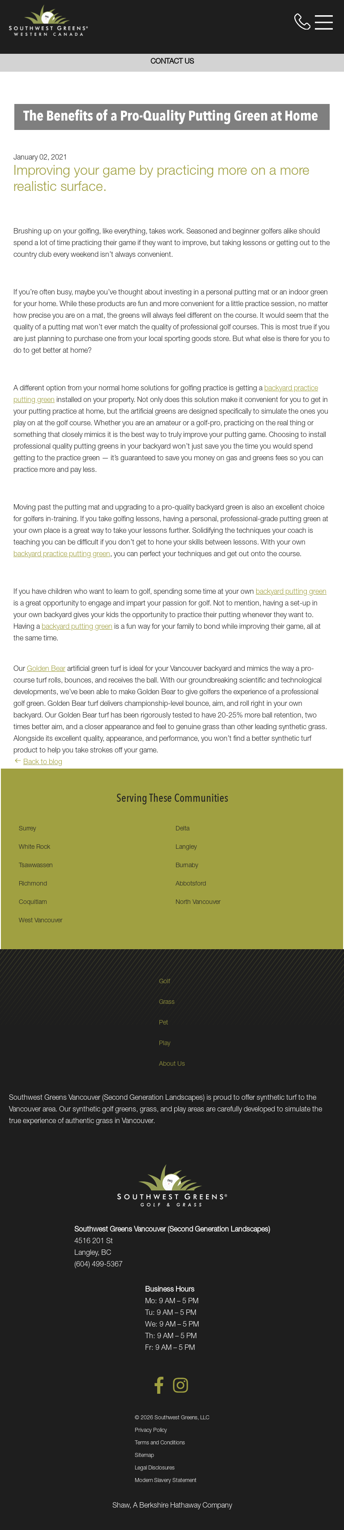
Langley (186, 847)
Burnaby (187, 866)
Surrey (27, 829)
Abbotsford (191, 884)
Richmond (33, 884)
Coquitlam (33, 902)
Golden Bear (46, 669)
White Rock (34, 847)
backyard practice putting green (61, 554)
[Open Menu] (324, 22)
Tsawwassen (36, 866)
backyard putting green (291, 592)
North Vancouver (198, 902)
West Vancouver (40, 921)
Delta (182, 829)
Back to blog (37, 763)
